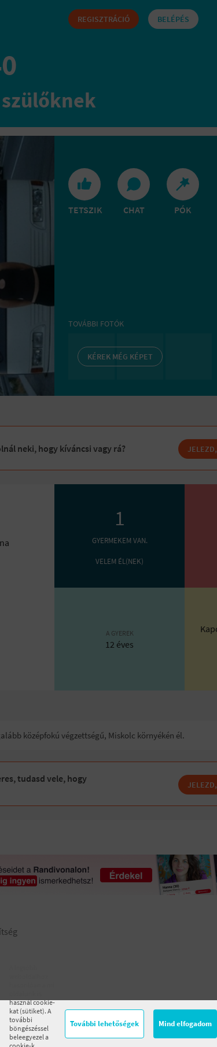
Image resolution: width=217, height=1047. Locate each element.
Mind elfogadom (185, 1024)
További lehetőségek (104, 1024)
